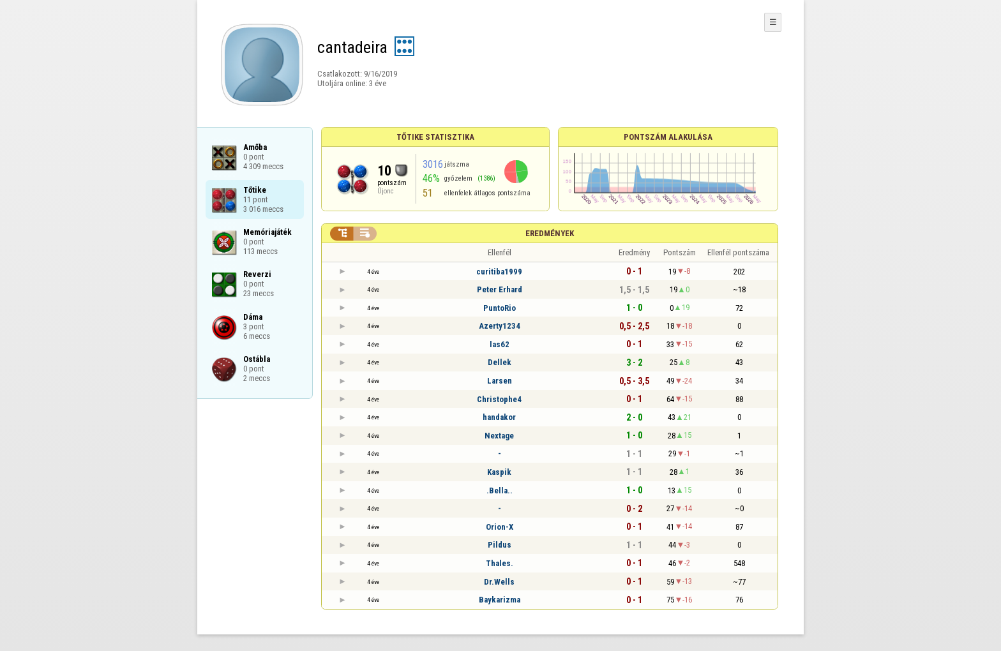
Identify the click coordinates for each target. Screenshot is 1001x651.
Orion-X (499, 527)
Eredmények (549, 233)
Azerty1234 (499, 326)
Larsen (499, 380)
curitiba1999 (499, 271)
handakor (499, 417)
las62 (499, 344)
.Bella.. (499, 490)
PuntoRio (499, 308)
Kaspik (499, 472)
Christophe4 (499, 399)
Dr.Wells (499, 582)
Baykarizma (499, 599)
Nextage (499, 435)
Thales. (499, 563)
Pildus (499, 545)
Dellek (499, 362)
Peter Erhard (499, 289)
